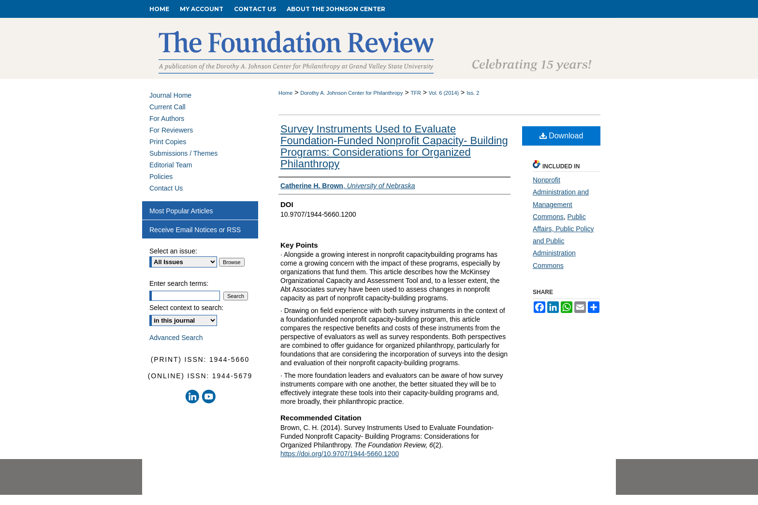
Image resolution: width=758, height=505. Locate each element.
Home (285, 93)
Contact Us (166, 188)
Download (561, 136)
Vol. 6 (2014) (444, 93)
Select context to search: (186, 308)
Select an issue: (173, 251)
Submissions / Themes (183, 153)
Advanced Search (176, 338)
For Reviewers (171, 130)
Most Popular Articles (181, 211)
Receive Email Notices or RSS (195, 230)
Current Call (167, 107)
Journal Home (170, 95)
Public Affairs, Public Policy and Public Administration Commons (563, 241)
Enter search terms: (178, 283)
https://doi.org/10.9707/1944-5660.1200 (339, 454)
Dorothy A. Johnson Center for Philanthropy (351, 93)
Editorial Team (170, 165)
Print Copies (167, 142)
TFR (415, 93)
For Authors (166, 118)
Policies (161, 176)
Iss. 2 (472, 93)
